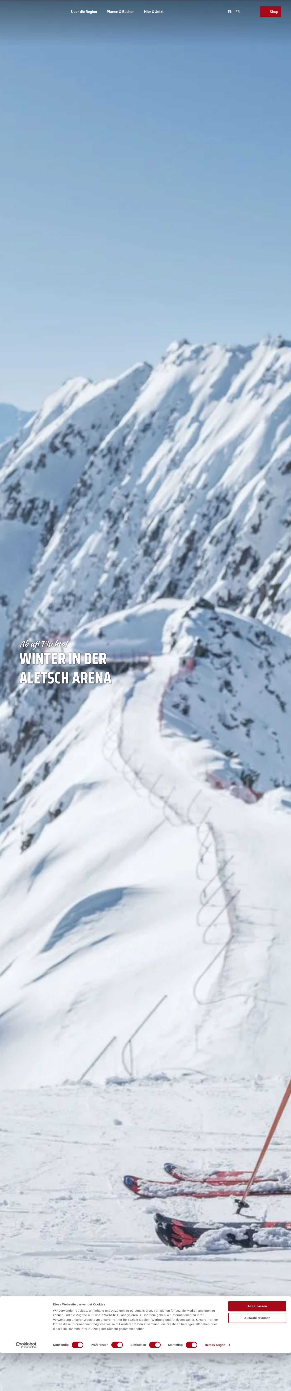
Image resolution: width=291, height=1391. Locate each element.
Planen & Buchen (120, 11)
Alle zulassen (257, 1344)
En (230, 11)
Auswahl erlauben (257, 1356)
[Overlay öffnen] (248, 11)
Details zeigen (215, 1383)
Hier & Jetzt (153, 11)
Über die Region (84, 11)
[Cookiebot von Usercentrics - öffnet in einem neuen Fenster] (26, 1383)
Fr (238, 11)
